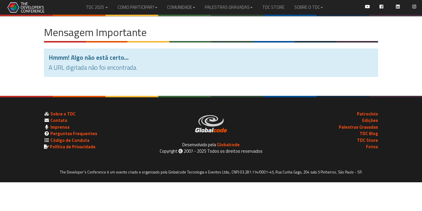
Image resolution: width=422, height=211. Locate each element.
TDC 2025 (97, 7)
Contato (58, 120)
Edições (370, 120)
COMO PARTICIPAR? (137, 7)
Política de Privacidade (73, 146)
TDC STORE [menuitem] (273, 7)
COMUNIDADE (181, 7)
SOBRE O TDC (308, 7)
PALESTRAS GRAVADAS (229, 7)
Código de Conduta (69, 140)
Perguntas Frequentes (73, 133)
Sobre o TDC (63, 113)
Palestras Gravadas (358, 127)
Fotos (372, 146)
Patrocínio (367, 113)
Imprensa (59, 127)
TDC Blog (369, 133)
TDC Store (367, 140)
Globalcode (228, 144)
